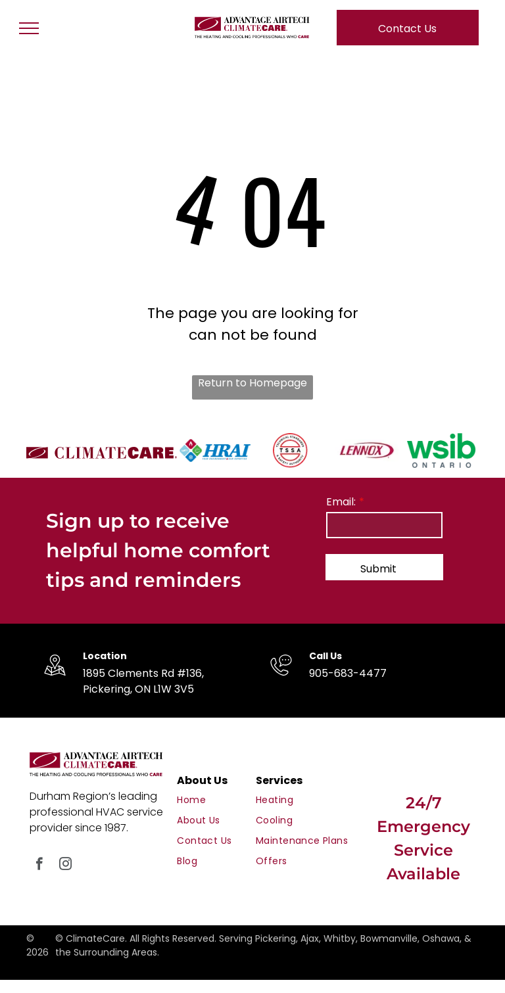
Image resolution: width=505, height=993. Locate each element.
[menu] (29, 28)
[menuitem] (224, 800)
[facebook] (39, 865)
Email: (341, 501)
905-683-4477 (348, 673)
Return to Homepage (252, 382)
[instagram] (65, 865)
